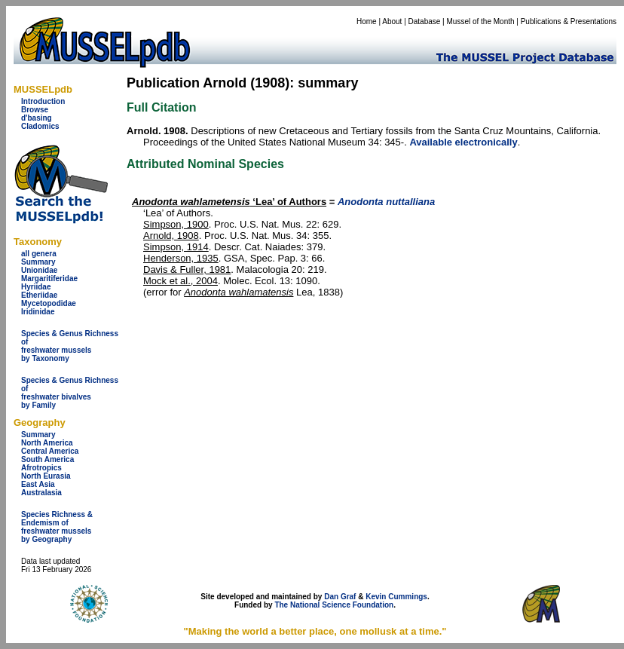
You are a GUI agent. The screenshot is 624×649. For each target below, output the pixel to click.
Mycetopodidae (48, 303)
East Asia (38, 484)
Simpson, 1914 (176, 247)
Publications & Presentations (568, 21)
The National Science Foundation (333, 605)
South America (47, 459)
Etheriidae (39, 295)
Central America (49, 451)
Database (424, 21)
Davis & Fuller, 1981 (187, 269)
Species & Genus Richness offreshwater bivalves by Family (69, 392)
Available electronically (463, 142)
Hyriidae (35, 287)
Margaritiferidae (49, 278)
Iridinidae (37, 312)
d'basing (36, 118)
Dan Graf (340, 596)
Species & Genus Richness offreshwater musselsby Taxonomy (69, 346)
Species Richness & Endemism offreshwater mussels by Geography (57, 526)
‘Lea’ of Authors (229, 201)
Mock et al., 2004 (180, 280)
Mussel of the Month (481, 21)
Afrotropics (41, 468)
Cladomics (40, 126)
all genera (39, 253)
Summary (38, 262)
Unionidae (39, 270)
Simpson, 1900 (176, 224)
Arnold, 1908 (171, 235)
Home (366, 21)
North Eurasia (46, 476)
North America (47, 443)
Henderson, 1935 (181, 258)
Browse (34, 110)
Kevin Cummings (396, 596)
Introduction (43, 101)
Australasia (41, 492)
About (392, 21)
